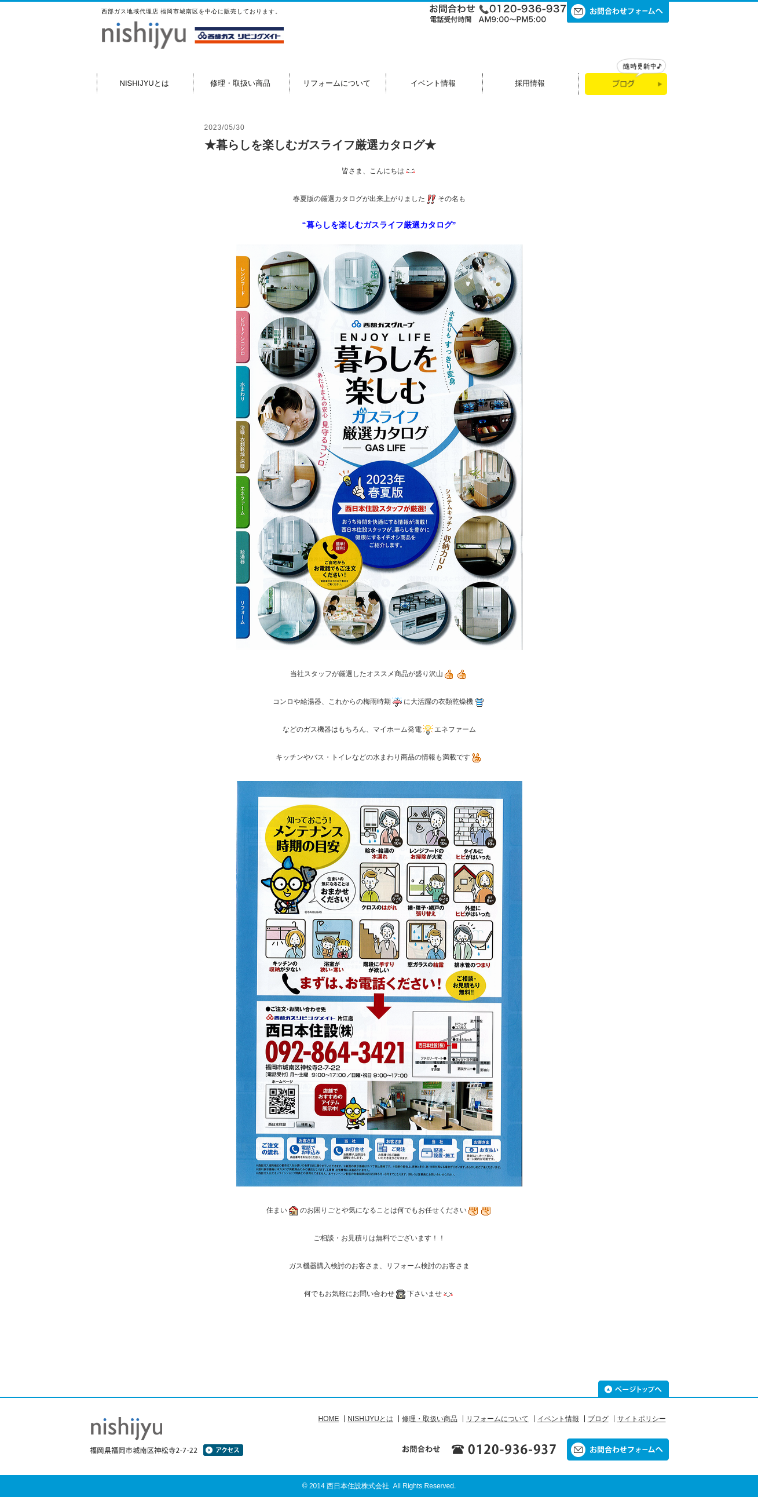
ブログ (598, 1418)
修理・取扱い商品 (240, 83)
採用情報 (530, 83)
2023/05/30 (224, 127)
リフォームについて (337, 83)
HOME (328, 1418)
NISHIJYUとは (144, 83)
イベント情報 (433, 83)
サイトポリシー (641, 1418)
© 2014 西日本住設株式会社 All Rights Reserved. (379, 1486)
